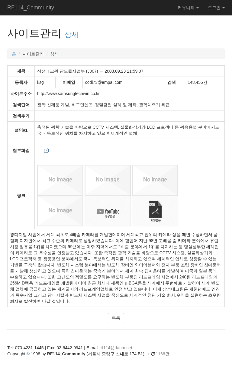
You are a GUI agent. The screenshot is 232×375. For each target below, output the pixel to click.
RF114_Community (30, 8)
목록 (116, 318)
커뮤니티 (188, 7)
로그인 (216, 7)
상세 (72, 34)
